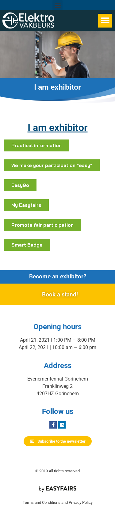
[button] (57, 5)
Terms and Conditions (41, 502)
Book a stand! (60, 294)
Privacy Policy (81, 502)
